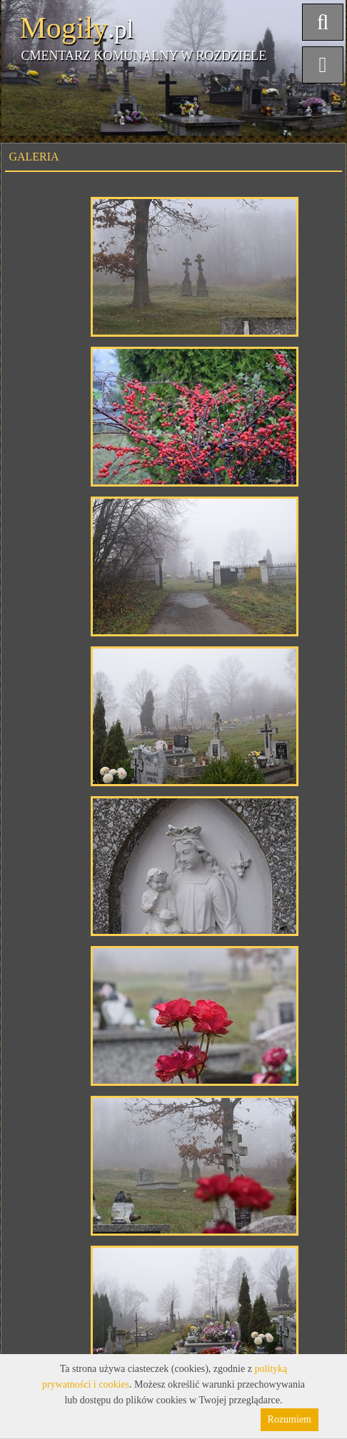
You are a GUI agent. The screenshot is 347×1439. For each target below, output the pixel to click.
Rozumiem (289, 1419)
